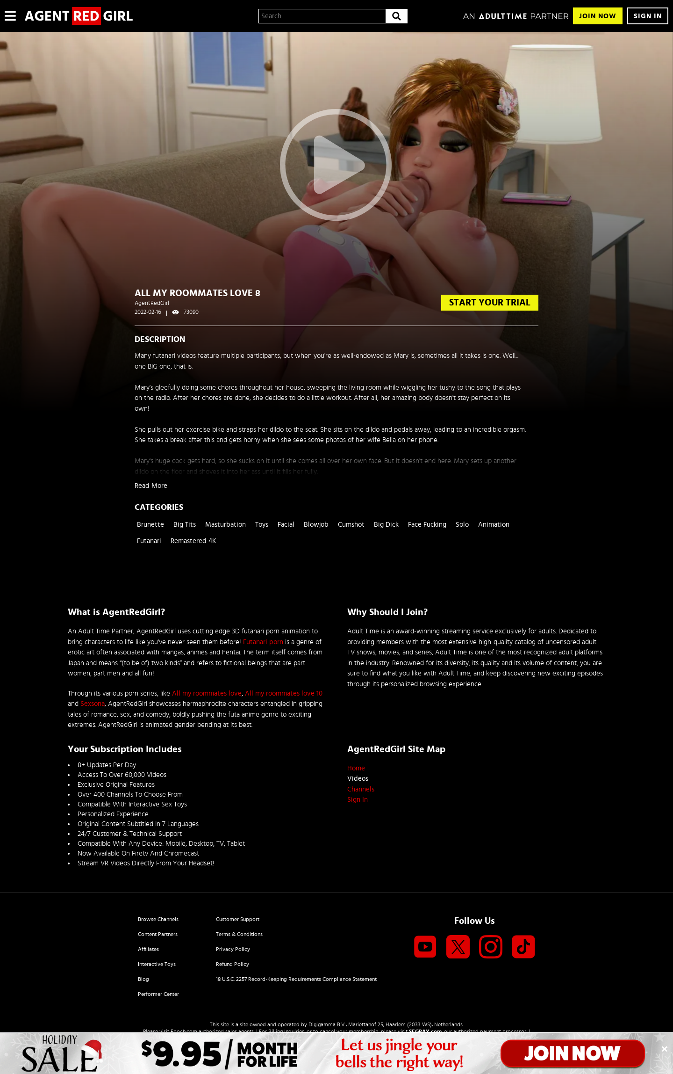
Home (356, 768)
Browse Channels (158, 919)
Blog (143, 979)
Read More (151, 485)
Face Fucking (427, 524)
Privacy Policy (233, 949)
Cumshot (351, 524)
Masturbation (225, 524)
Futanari (149, 540)
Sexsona (92, 703)
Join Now (597, 16)
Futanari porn (263, 642)
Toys (261, 524)
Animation (493, 524)
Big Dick (386, 524)
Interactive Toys (157, 964)
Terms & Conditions (239, 934)
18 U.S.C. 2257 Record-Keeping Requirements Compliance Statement (296, 979)
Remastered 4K (193, 540)
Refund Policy (232, 964)
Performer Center (158, 994)
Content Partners (158, 934)
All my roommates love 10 (283, 693)
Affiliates (148, 949)
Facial (286, 524)
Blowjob (316, 524)
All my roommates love (207, 693)
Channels (360, 789)
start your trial (489, 302)
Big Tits (184, 524)
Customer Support (237, 919)
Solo (462, 524)
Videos (357, 778)
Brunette (150, 524)
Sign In (648, 16)
